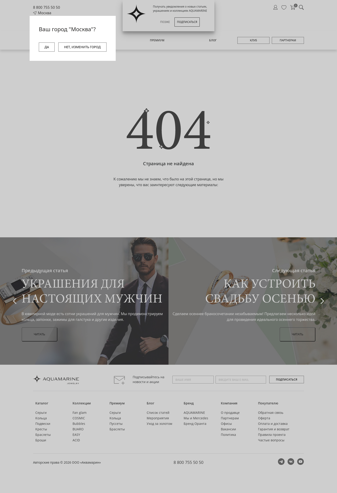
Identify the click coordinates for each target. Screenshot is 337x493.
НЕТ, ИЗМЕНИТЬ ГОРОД (82, 47)
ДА (47, 47)
